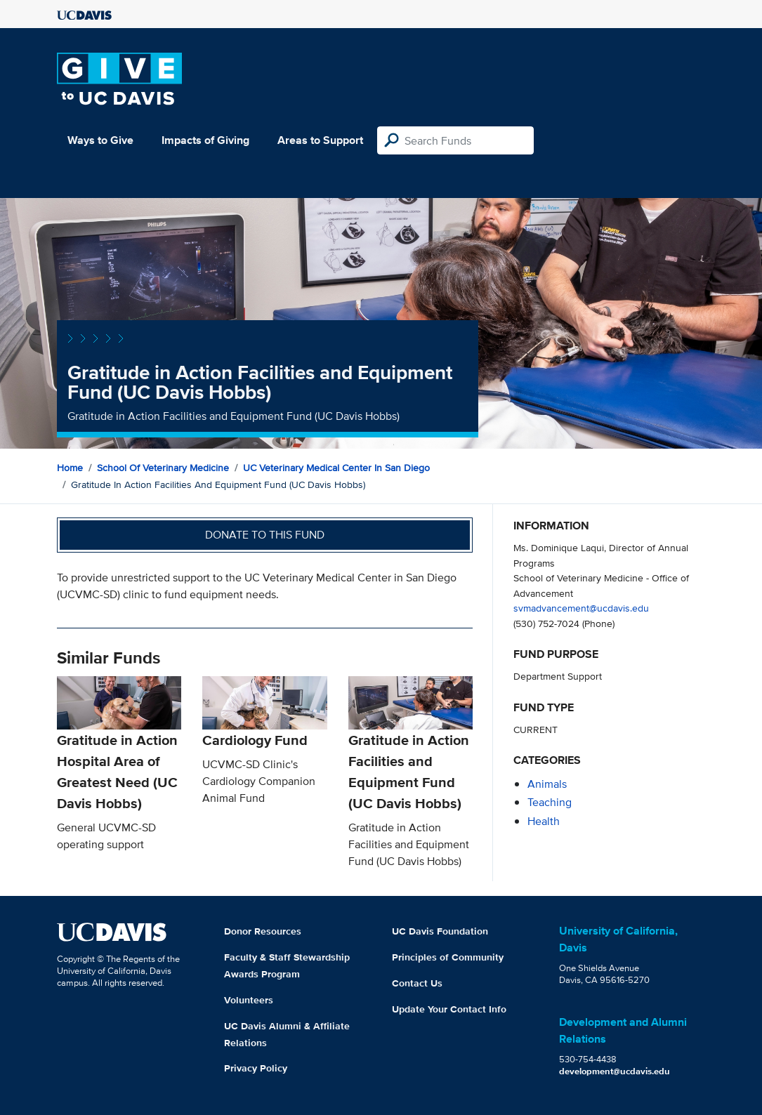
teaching (549, 802)
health (543, 821)
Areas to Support (320, 140)
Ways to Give (100, 140)
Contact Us (417, 983)
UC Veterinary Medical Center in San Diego (336, 468)
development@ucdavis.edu (614, 1071)
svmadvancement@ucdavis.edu (581, 607)
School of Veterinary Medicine (163, 468)
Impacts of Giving (205, 140)
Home (70, 468)
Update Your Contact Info (449, 1009)
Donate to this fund (264, 535)
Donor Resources (262, 931)
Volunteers (248, 1000)
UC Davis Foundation (440, 931)
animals (547, 784)
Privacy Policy (255, 1068)
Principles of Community (448, 957)
